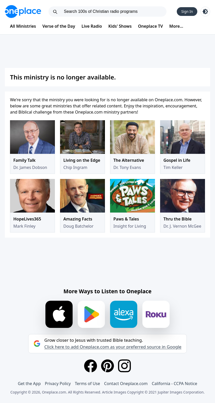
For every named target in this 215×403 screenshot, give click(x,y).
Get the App (29, 383)
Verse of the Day (58, 26)
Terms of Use (87, 383)
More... (176, 26)
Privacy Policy (58, 383)
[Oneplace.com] (23, 11)
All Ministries (23, 26)
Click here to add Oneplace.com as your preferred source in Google (112, 347)
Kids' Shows (120, 26)
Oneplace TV (150, 26)
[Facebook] (90, 365)
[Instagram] (124, 365)
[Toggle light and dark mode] (205, 11)
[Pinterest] (107, 365)
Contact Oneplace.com (126, 383)
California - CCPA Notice (174, 383)
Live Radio (92, 26)
